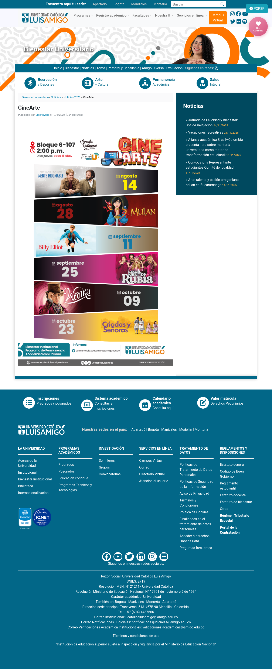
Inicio (58, 68)
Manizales (139, 4)
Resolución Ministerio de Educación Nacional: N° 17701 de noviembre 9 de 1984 (136, 592)
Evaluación (174, 68)
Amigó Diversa (153, 68)
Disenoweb (42, 114)
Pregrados (66, 465)
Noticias (88, 68)
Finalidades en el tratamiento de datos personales (195, 524)
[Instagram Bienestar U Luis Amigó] (216, 68)
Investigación (111, 448)
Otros (224, 509)
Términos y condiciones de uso (136, 636)
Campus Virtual (217, 17)
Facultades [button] (140, 15)
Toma (100, 68)
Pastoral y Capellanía (123, 68)
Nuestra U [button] (163, 15)
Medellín (185, 430)
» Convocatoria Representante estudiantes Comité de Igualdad (210, 167)
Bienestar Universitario (35, 97)
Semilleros (107, 461)
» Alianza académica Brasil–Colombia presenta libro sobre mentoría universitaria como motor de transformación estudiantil (214, 147)
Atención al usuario (153, 481)
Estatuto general (232, 465)
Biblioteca (25, 486)
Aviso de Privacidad (194, 493)
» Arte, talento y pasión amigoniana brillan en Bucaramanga (212, 182)
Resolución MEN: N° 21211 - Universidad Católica (136, 586)
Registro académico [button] (111, 15)
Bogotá (118, 4)
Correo (144, 467)
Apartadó (100, 4)
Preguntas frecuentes (196, 548)
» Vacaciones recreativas (212, 132)
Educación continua (73, 478)
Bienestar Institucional (35, 479)
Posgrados (66, 471)
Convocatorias (110, 474)
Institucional (27, 472)
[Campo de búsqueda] (194, 4)
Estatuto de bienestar (236, 502)
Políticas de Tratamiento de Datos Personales (196, 470)
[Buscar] (222, 4)
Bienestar (72, 68)
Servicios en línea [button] (191, 15)
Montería (160, 4)
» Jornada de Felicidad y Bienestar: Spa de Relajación (212, 122)
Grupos (104, 467)
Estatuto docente (233, 495)
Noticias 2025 (72, 97)
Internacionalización (33, 493)
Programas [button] (82, 15)
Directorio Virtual (152, 474)
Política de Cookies (194, 512)
